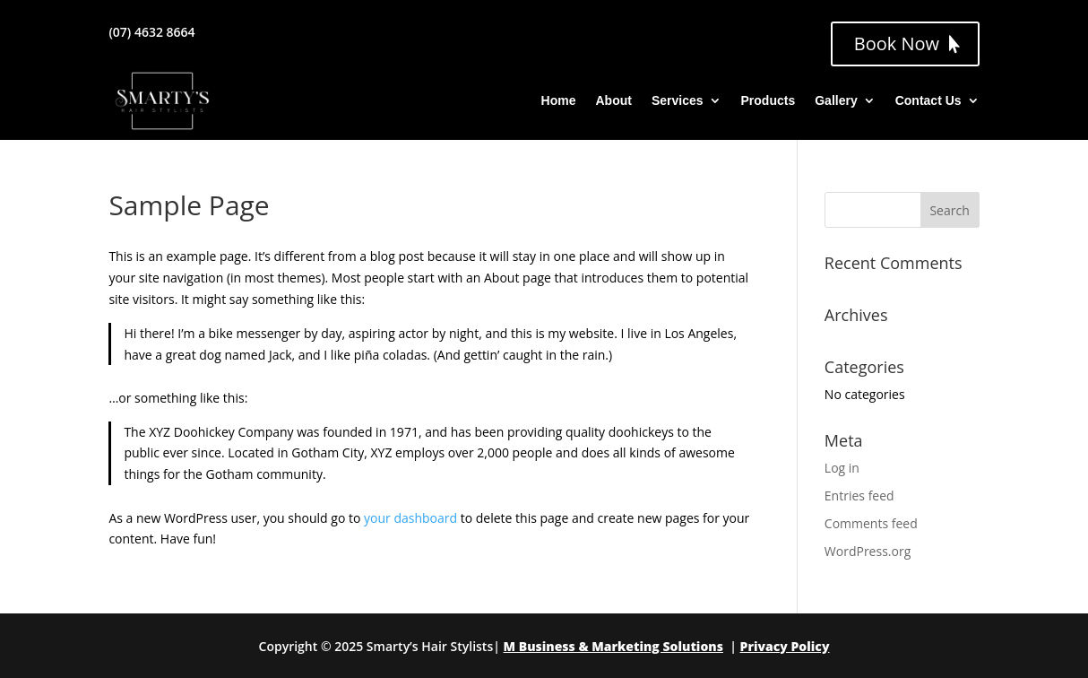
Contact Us (928, 100)
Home (558, 100)
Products (768, 100)
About (613, 100)
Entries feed (859, 495)
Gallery (836, 100)
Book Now (896, 43)
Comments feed (871, 523)
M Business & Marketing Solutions (613, 646)
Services (678, 100)
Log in (842, 467)
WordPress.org (868, 551)
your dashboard (410, 517)
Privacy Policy (785, 646)
